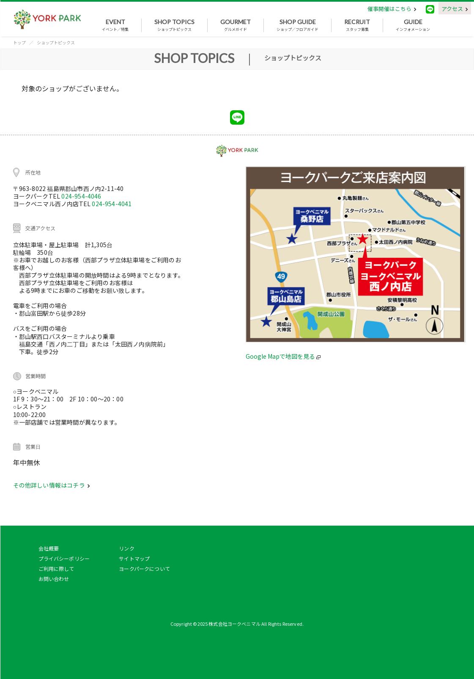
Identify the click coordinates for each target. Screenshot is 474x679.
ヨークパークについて (144, 568)
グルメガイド (235, 25)
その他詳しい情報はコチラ (51, 485)
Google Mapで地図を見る (283, 356)
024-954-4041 (112, 203)
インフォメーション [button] (413, 25)
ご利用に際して (56, 568)
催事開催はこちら (391, 9)
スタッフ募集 (357, 25)
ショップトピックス (174, 25)
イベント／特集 (115, 25)
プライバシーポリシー (64, 558)
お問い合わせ (53, 578)
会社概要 (48, 548)
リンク (126, 548)
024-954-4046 (81, 196)
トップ (19, 42)
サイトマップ (134, 558)
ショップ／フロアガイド (297, 25)
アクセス (454, 9)
